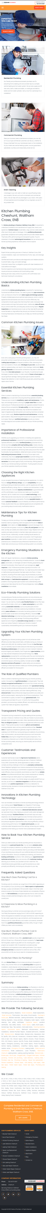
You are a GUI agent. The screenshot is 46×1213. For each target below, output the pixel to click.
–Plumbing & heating (20, 1060)
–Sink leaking (28, 1062)
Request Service (8, 31)
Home (27, 1134)
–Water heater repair (15, 1065)
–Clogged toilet (20, 1055)
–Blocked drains (9, 1034)
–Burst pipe (12, 1055)
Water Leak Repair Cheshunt (11, 1172)
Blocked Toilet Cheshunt (10, 1134)
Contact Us (29, 1160)
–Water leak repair (28, 1065)
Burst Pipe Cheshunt (9, 1137)
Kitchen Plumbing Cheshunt (11, 1140)
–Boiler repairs (26, 1025)
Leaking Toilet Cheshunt (10, 1147)
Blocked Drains (30, 1144)
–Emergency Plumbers (17, 1048)
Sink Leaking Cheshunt (9, 1162)
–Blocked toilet (38, 1053)
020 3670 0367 (41, 4)
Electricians (29, 1153)
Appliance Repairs (31, 1150)
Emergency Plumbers (32, 1137)
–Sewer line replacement (35, 1060)
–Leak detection (28, 1058)
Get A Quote (23, 1118)
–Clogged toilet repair (32, 1055)
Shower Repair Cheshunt (10, 1159)
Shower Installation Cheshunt (11, 1156)
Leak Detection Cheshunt (10, 1144)
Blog (27, 1157)
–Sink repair (36, 1062)
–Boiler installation (26, 1013)
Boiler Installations (31, 1147)
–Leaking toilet (38, 1058)
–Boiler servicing (6, 1015)
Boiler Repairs (30, 1140)
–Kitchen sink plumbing (15, 1058)
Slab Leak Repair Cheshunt (10, 1166)
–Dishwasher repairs (13, 1029)
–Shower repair (18, 1062)
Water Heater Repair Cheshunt (12, 1169)
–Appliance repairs (31, 1022)
